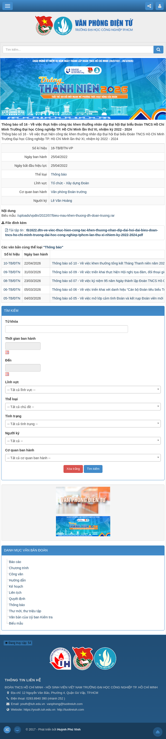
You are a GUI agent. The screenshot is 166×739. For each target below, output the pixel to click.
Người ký (12, 433)
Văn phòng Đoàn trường (69, 192)
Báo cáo (15, 562)
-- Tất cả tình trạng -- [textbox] (22, 424)
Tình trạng (13, 416)
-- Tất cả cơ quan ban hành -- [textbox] (29, 458)
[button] (6, 230)
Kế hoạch (16, 586)
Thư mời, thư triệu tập (25, 611)
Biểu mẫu (16, 623)
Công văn (16, 574)
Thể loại (11, 399)
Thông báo (59, 174)
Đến (8, 360)
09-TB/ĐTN (12, 272)
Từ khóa (11, 321)
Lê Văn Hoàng (61, 200)
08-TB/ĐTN (12, 281)
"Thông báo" (53, 247)
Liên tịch (15, 592)
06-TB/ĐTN (12, 289)
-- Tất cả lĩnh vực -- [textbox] (21, 390)
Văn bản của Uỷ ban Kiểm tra (31, 617)
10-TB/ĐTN (12, 263)
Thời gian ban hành (20, 338)
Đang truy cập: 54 (18, 643)
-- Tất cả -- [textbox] (15, 441)
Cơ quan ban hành (19, 450)
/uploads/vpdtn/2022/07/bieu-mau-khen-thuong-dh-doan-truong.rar (66, 215)
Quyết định (17, 599)
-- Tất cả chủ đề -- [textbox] (20, 407)
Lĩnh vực (12, 382)
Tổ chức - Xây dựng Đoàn (70, 183)
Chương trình (19, 568)
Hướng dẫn (17, 580)
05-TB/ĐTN (12, 298)
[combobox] (83, 389)
